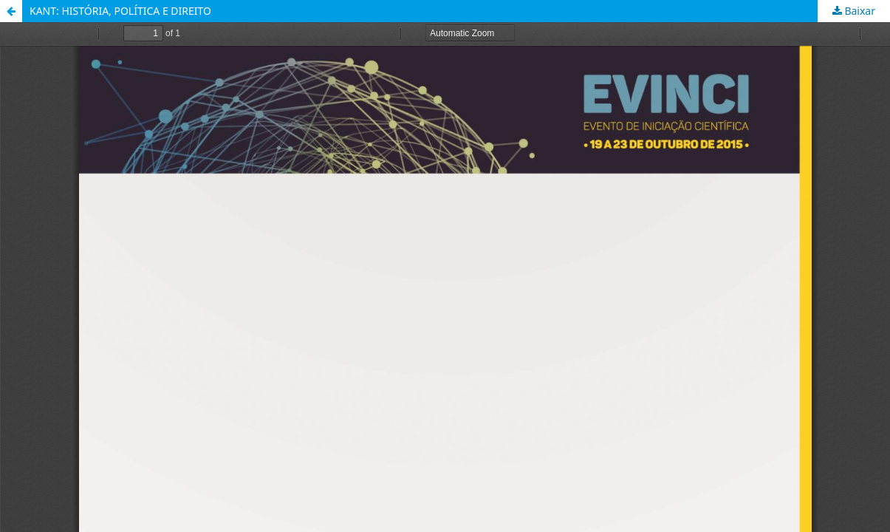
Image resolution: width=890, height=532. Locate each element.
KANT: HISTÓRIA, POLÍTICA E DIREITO (120, 11)
